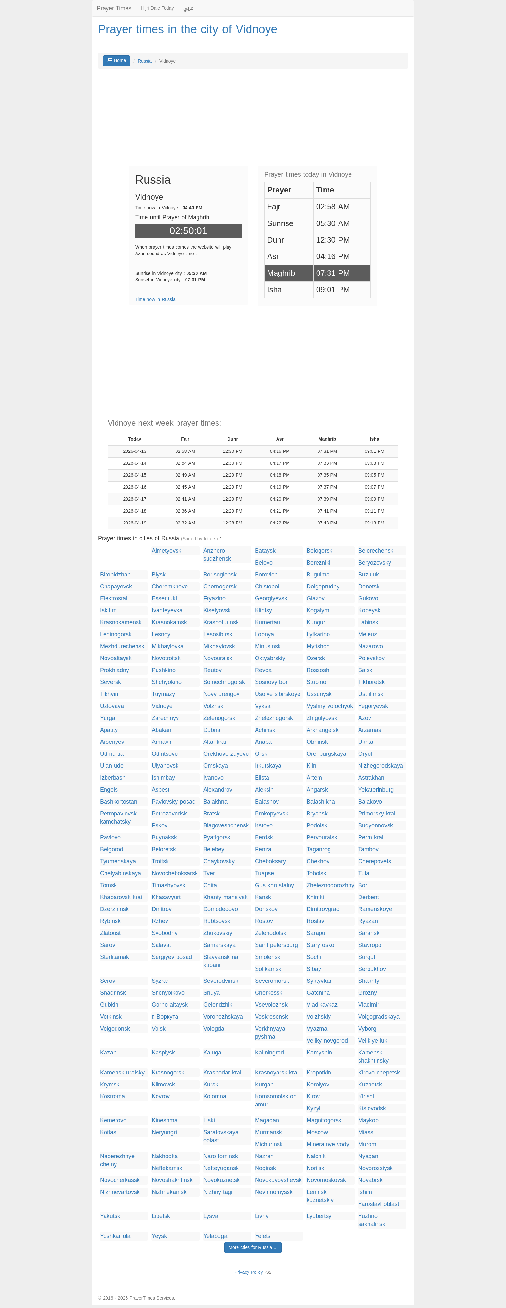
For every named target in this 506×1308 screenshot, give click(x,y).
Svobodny (164, 933)
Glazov (316, 598)
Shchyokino (167, 682)
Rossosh (318, 670)
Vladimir (368, 1005)
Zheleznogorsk (274, 718)
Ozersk (316, 658)
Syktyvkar (319, 981)
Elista (262, 777)
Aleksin (264, 789)
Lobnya (264, 634)
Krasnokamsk (169, 622)
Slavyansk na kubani (220, 961)
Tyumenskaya (118, 861)
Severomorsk (272, 981)
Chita (210, 885)
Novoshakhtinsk (172, 1180)
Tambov (368, 849)
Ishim (365, 1192)
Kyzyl (313, 1108)
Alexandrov (217, 789)
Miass (365, 1132)
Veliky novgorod (327, 1040)
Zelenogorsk (219, 718)
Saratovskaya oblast (220, 1136)
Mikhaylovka (168, 646)
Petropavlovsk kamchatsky (118, 817)
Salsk (365, 670)
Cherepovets (374, 861)
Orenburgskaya (326, 754)
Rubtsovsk (216, 921)
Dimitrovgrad (323, 909)
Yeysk (159, 1236)
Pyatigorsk (216, 837)
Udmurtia (112, 754)
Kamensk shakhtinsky (373, 1056)
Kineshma (164, 1120)
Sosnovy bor (271, 682)
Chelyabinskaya (120, 873)
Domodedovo (220, 909)
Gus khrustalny (274, 885)
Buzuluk (368, 574)
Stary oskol (321, 945)
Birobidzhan (115, 574)
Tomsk (108, 885)
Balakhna (215, 801)
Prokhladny (114, 670)
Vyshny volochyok (330, 706)
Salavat (161, 945)
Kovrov (161, 1096)
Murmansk (268, 1132)
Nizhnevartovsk (120, 1192)
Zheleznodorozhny (330, 885)
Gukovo (368, 598)
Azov (364, 718)
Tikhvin (109, 694)
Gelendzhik (217, 1005)
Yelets (262, 1236)
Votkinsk (111, 1016)
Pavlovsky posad (174, 801)
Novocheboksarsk (175, 873)
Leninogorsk (116, 634)
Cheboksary (270, 861)
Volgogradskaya (379, 1016)
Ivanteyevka (167, 610)
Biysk (159, 574)
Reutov (212, 670)
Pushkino (164, 670)
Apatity (109, 730)
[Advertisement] (253, 120)
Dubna (211, 730)
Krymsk (109, 1084)
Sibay (314, 969)
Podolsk (317, 825)
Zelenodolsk (270, 933)
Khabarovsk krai (121, 897)
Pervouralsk (322, 837)
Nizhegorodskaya (380, 766)
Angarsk (317, 789)
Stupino (316, 682)
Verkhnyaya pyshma (270, 1032)
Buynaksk (164, 837)
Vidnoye (162, 706)
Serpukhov (372, 969)
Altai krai (214, 742)
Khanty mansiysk (225, 897)
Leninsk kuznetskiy (320, 1196)
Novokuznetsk (221, 1180)
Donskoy (266, 909)
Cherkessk (268, 993)
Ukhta (365, 742)
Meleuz (367, 634)
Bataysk (265, 550)
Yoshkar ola (115, 1236)
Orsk (261, 754)
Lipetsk (161, 1216)
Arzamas (369, 730)
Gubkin (109, 1005)
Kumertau (267, 622)
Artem (314, 777)
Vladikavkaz (322, 1005)
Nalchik (316, 1156)
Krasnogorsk (168, 1072)
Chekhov (318, 861)
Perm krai (370, 837)
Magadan (267, 1120)
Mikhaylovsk (219, 646)
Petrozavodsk (169, 813)
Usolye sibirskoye (277, 694)
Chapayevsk (116, 586)
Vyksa (262, 706)
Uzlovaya (112, 706)
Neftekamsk (167, 1168)
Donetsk (369, 586)
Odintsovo (165, 754)
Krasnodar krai (222, 1072)
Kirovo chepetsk (379, 1072)
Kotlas (108, 1132)
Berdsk (264, 837)
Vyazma (317, 1028)
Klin (311, 766)
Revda (263, 670)
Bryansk (317, 813)
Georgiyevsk (271, 598)
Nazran (264, 1156)
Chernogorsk (220, 586)
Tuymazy (163, 694)
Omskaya (215, 766)
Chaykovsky (219, 861)
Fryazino (214, 598)
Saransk (369, 933)
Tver (209, 873)
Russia (145, 61)
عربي (188, 8)
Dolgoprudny (323, 586)
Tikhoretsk (371, 682)
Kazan (108, 1052)
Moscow (317, 1132)
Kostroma (112, 1096)
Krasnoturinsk (221, 622)
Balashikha (321, 801)
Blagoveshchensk (226, 825)
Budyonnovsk (375, 825)
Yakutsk (110, 1216)
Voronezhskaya (223, 1016)
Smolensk (267, 957)
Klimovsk (163, 1084)
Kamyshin (319, 1052)
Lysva (210, 1216)
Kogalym (318, 610)
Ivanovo (213, 777)
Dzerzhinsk (114, 909)
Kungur (316, 622)
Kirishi (366, 1096)
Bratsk (211, 813)
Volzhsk (213, 706)
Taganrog (319, 849)
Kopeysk (369, 610)
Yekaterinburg (376, 789)
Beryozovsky (374, 562)
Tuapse (264, 873)
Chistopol (267, 586)
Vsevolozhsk (271, 1005)
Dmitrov (162, 909)
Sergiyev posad (172, 957)
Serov (107, 981)
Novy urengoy (221, 694)
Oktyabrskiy (270, 658)
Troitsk (160, 861)
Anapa (263, 742)
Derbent (368, 897)
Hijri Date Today (157, 8)
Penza (263, 849)
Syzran (161, 981)
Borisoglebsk (220, 574)
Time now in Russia (155, 299)
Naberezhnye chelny (117, 1160)
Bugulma (318, 574)
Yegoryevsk (373, 706)
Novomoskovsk (326, 1180)
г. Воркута (165, 1016)
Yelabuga (215, 1236)
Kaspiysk (163, 1052)
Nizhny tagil (218, 1192)
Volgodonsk (115, 1028)
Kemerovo (113, 1120)
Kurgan (264, 1084)
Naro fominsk (220, 1156)
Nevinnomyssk (274, 1192)
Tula (363, 873)
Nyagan (368, 1156)
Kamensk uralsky (122, 1072)
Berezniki (318, 562)
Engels (109, 789)
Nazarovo (370, 646)
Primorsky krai (376, 813)
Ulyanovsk (165, 766)
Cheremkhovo (170, 586)
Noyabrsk (370, 1180)
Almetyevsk (166, 550)
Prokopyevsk (271, 813)
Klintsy (263, 610)
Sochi (314, 957)
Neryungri (164, 1132)
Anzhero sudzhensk (217, 554)
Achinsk (265, 730)
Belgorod (111, 849)
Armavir (162, 742)
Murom (367, 1144)
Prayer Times (114, 8)
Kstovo (264, 825)
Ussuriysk (319, 694)
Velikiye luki (373, 1040)
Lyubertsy (319, 1216)
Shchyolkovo (168, 993)
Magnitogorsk (324, 1120)
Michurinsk (269, 1144)
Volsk (159, 1028)
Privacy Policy (248, 1272)
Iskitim (108, 610)
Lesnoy (161, 634)
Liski (209, 1120)
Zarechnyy (165, 718)
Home (116, 60)
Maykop (368, 1120)
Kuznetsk (370, 1084)
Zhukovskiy (217, 933)
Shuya (211, 993)
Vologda (213, 1028)
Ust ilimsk (370, 694)
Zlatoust (110, 933)
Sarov (107, 945)
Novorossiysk (375, 1168)
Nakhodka (165, 1156)
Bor (362, 885)
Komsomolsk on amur (276, 1100)
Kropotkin (319, 1072)
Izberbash (113, 777)
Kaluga (212, 1052)
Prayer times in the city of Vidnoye (188, 29)
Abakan (161, 730)
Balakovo (370, 801)
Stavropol (370, 945)
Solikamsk (268, 969)
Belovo (264, 562)
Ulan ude (112, 766)
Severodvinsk (220, 981)
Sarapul (317, 933)
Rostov (264, 921)
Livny (261, 1216)
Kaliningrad (269, 1052)
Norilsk (315, 1168)
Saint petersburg (276, 945)
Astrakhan (371, 777)
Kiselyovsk (217, 610)
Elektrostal (113, 598)
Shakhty (368, 981)
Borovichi (267, 574)
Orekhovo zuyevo (226, 754)
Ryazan (368, 921)
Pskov (159, 825)
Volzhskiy (319, 1016)
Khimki (315, 897)
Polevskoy (371, 658)
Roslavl (316, 921)
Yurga (107, 718)
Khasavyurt (166, 897)
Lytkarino (318, 634)
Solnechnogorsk (224, 682)
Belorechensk (375, 550)
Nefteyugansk (221, 1168)
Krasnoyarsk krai (277, 1072)
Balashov (267, 801)
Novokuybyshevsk (278, 1180)
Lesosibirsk (217, 634)
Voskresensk (271, 1016)
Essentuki (164, 598)
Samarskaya (219, 945)
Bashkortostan (118, 801)
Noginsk (265, 1168)
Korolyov (318, 1084)
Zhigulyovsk (322, 718)
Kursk (210, 1084)
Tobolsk (316, 873)
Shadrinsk (113, 993)
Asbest (160, 789)
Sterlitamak (114, 957)
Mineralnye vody (328, 1144)
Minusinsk (268, 646)
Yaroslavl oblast (378, 1204)
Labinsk (368, 622)
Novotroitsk (166, 658)
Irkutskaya (268, 766)
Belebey (213, 849)
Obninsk (317, 742)
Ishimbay (163, 777)
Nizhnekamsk (169, 1192)
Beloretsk (164, 849)
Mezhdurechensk (122, 646)
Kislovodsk (372, 1108)
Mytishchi (319, 646)
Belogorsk (319, 550)
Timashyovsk (168, 885)
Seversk (110, 682)
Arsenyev (112, 742)
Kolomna (214, 1096)
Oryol (365, 754)
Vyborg (367, 1028)
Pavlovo (110, 837)
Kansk (263, 897)
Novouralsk (217, 658)
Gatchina (318, 993)
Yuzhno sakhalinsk (371, 1220)
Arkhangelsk (323, 730)
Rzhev (160, 921)
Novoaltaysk (116, 658)
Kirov (313, 1096)
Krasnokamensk (121, 622)
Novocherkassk (120, 1180)
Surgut (366, 957)
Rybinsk (110, 921)
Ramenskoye (375, 909)
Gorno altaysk (170, 1005)
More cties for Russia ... (252, 1247)
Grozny (367, 993)
